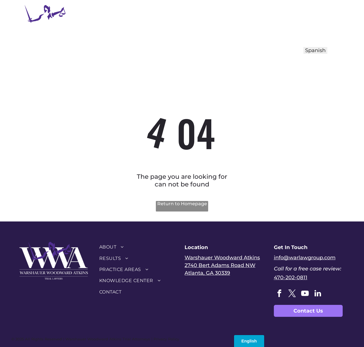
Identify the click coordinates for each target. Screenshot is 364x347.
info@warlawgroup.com (305, 257)
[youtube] (305, 294)
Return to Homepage (182, 203)
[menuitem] (137, 22)
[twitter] (292, 294)
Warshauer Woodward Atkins (222, 257)
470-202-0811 (290, 277)
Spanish (315, 50)
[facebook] (279, 294)
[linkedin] (318, 294)
